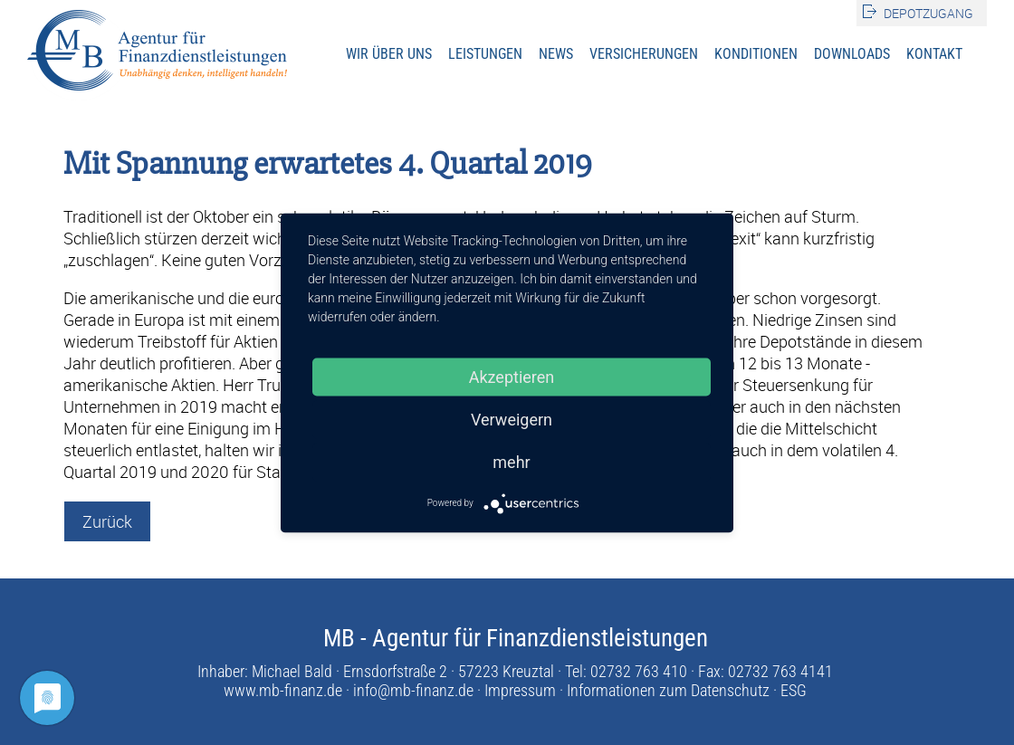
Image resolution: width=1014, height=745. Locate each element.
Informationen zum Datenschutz (668, 690)
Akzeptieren (512, 376)
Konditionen (756, 53)
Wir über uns (389, 53)
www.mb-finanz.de (283, 690)
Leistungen (485, 53)
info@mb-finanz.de (413, 690)
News (556, 53)
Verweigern (511, 418)
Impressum (520, 690)
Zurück (107, 521)
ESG (793, 690)
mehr (511, 461)
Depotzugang (928, 13)
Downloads (852, 53)
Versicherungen (643, 53)
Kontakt (934, 53)
